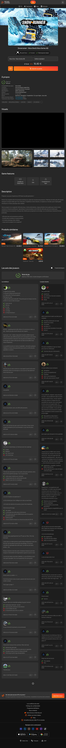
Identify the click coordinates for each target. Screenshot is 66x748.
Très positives (19, 97)
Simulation (23, 95)
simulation (4, 102)
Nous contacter (33, 710)
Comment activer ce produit (22, 89)
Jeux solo (44, 95)
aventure (23, 102)
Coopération (30, 95)
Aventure (17, 95)
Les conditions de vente (33, 703)
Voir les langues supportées (22, 87)
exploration (36, 102)
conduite (29, 102)
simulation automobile (14, 102)
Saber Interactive (19, 90)
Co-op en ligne (37, 95)
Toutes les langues (57, 268)
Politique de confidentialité (33, 706)
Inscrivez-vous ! (58, 696)
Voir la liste (18, 86)
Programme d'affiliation (33, 708)
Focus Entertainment (20, 92)
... (41, 102)
